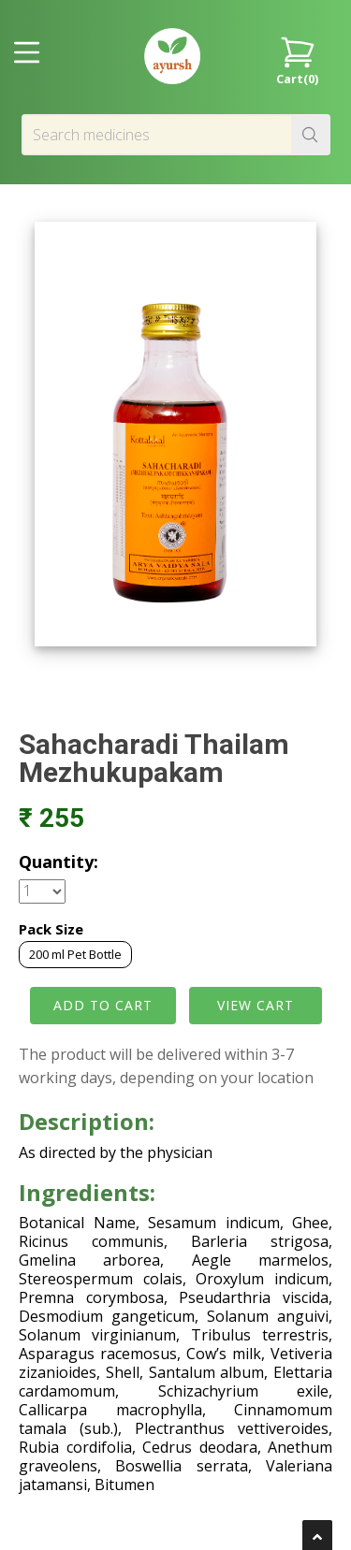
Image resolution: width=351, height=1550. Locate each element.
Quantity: (58, 861)
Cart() (297, 59)
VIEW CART (255, 1005)
